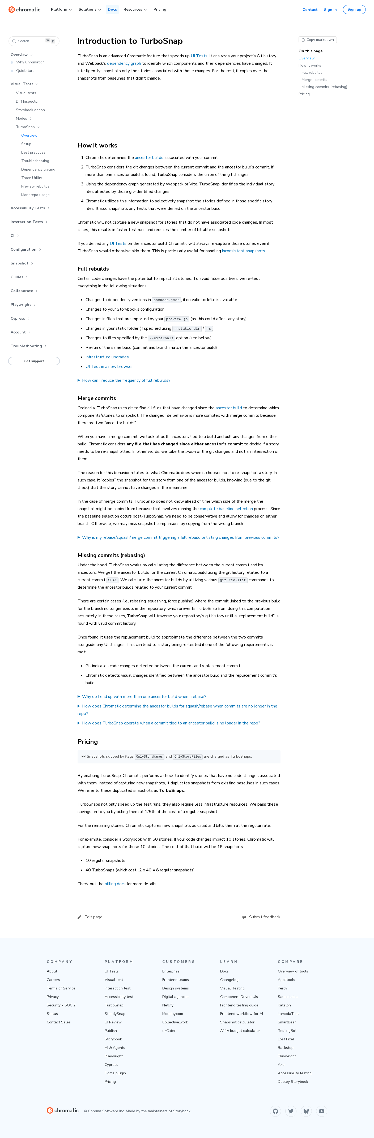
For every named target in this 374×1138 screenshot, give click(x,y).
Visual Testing (232, 988)
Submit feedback (261, 917)
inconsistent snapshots (243, 251)
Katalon (284, 1005)
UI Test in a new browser (109, 367)
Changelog (229, 979)
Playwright (23, 304)
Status (52, 1013)
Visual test (114, 979)
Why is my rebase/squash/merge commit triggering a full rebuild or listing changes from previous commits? (180, 537)
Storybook (113, 1039)
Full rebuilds (312, 72)
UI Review (113, 1022)
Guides (19, 277)
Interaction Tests (29, 221)
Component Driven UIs (239, 996)
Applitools (286, 979)
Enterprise (171, 971)
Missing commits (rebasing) (324, 86)
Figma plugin (115, 1073)
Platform (61, 10)
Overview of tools (293, 971)
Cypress (20, 318)
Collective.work (175, 1022)
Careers (53, 979)
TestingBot (287, 1030)
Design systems (175, 988)
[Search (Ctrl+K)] (34, 41)
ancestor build (229, 408)
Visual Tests (24, 83)
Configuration (26, 249)
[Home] (24, 9)
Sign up (354, 9)
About (52, 971)
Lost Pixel (286, 1039)
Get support (34, 361)
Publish (111, 1030)
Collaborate (24, 290)
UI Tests (199, 56)
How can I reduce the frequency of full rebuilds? (126, 380)
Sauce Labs (288, 996)
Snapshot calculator (237, 1022)
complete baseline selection (226, 509)
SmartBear (287, 1022)
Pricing (160, 9)
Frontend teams (175, 979)
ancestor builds (149, 157)
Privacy (53, 996)
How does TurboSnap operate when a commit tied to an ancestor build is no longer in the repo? (171, 723)
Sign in (330, 9)
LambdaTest (288, 1013)
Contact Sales (59, 1022)
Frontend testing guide (239, 1005)
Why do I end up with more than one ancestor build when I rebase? (144, 697)
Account (21, 332)
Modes (24, 118)
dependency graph (124, 63)
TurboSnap (28, 126)
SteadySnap (115, 1013)
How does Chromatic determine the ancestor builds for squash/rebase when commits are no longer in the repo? (177, 709)
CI (15, 235)
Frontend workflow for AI (241, 1013)
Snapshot (22, 263)
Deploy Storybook (293, 1081)
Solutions (90, 10)
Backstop (286, 1047)
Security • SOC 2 (61, 1005)
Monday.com (172, 1013)
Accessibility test (119, 996)
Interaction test (117, 988)
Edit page (90, 917)
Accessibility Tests (30, 208)
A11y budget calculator (240, 1030)
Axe (281, 1064)
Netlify (167, 1005)
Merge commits (314, 79)
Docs (112, 9)
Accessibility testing (295, 1073)
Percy (282, 988)
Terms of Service (61, 988)
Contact (310, 9)
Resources (135, 10)
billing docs (115, 884)
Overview (21, 54)
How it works (310, 65)
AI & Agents (115, 1047)
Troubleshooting (29, 346)
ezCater (169, 1030)
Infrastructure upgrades (107, 357)
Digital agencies (175, 996)
